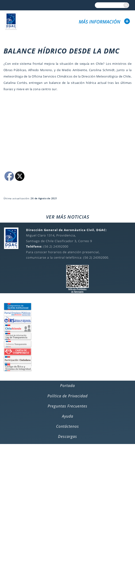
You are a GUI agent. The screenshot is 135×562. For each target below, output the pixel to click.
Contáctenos (67, 426)
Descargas (67, 436)
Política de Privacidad (67, 396)
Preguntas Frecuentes (67, 406)
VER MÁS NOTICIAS (67, 217)
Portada (67, 385)
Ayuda (67, 416)
